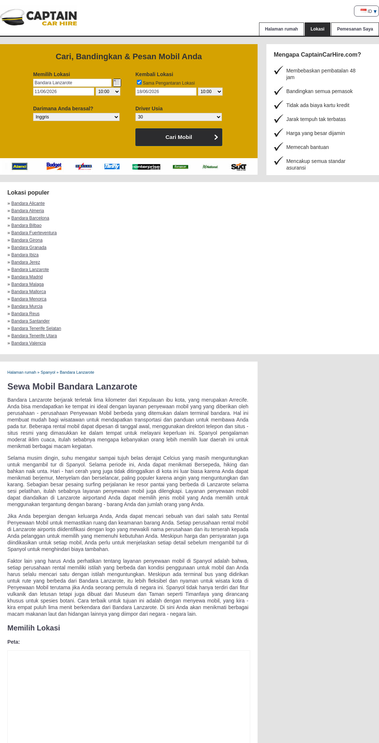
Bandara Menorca (117, 225)
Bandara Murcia (204, 225)
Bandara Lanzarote (119, 218)
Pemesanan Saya (355, 29)
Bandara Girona (115, 210)
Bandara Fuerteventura (34, 210)
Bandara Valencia (295, 232)
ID (366, 11)
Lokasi (318, 29)
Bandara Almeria (116, 203)
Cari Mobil (179, 137)
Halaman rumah (281, 29)
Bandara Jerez (25, 218)
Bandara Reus (292, 225)
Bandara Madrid (204, 218)
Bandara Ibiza (291, 210)
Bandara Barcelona (208, 203)
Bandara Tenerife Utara (211, 232)
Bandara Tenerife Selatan (125, 232)
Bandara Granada (206, 210)
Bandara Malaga (294, 218)
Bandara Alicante (28, 203)
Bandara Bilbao (293, 203)
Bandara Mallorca (28, 225)
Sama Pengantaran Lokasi (169, 83)
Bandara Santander (30, 232)
